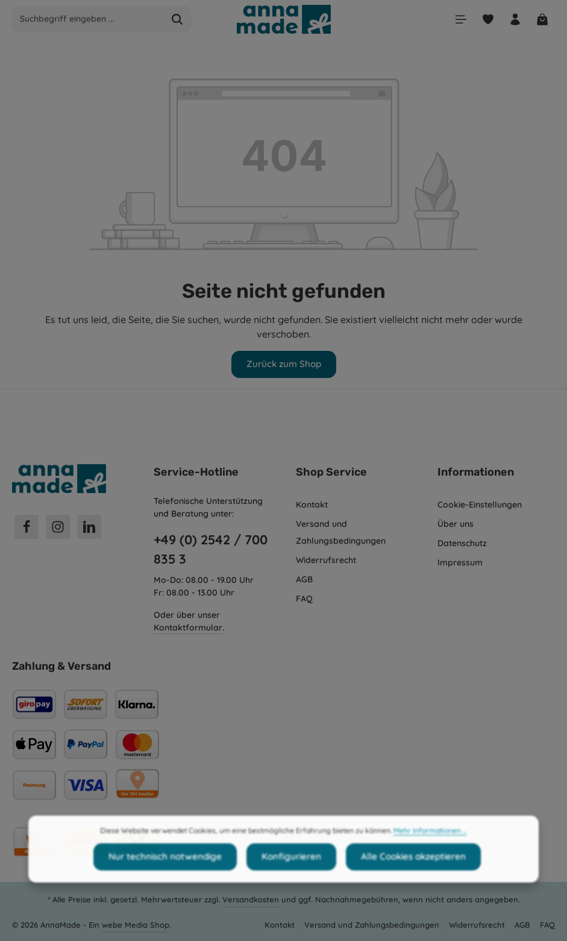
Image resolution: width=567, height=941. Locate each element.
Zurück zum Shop (284, 363)
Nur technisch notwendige (170, 875)
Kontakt (312, 503)
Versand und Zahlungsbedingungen (341, 531)
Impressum (460, 561)
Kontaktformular (188, 626)
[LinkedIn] (89, 526)
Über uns (455, 522)
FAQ (304, 597)
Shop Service (331, 470)
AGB (304, 578)
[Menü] (457, 20)
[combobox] (88, 19)
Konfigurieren (289, 875)
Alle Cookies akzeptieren (406, 875)
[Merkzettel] (485, 20)
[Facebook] (26, 526)
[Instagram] (58, 526)
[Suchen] (177, 19)
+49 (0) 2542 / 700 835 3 (211, 547)
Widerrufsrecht (326, 558)
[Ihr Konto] (514, 20)
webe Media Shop (135, 923)
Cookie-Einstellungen (479, 503)
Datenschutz (462, 542)
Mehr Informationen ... (429, 850)
